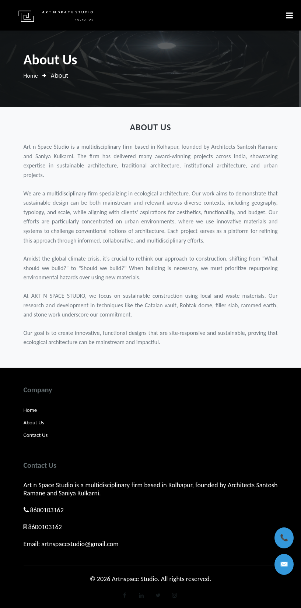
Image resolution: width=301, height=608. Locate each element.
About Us (34, 422)
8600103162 (47, 510)
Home (31, 75)
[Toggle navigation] (289, 15)
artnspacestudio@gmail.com (79, 544)
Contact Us (36, 435)
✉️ (284, 564)
